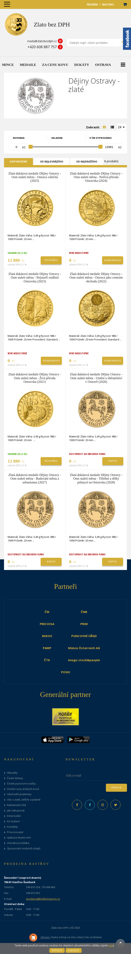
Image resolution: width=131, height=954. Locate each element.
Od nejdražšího (86, 161)
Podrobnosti (112, 260)
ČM (47, 612)
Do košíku (51, 260)
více (110, 945)
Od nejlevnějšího (51, 161)
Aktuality (12, 772)
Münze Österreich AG (84, 648)
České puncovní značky (21, 783)
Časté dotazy (15, 778)
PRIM (84, 624)
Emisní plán (14, 815)
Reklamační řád (16, 805)
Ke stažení (13, 821)
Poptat (112, 461)
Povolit (57, 950)
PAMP (47, 648)
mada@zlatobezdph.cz (42, 41)
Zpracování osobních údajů (23, 848)
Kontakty (12, 826)
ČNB (84, 612)
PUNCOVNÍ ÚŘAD (84, 636)
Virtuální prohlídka (18, 843)
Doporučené (18, 161)
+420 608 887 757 (42, 46)
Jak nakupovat (16, 810)
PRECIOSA (47, 624)
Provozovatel (15, 832)
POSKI (65, 672)
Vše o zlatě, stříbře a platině (23, 799)
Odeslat (116, 787)
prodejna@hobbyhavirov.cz (43, 899)
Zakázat (73, 950)
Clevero (39, 937)
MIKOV (47, 636)
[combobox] (122, 127)
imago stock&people (84, 660)
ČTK (47, 660)
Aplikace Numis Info (19, 837)
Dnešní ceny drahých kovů (23, 789)
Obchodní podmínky (19, 794)
